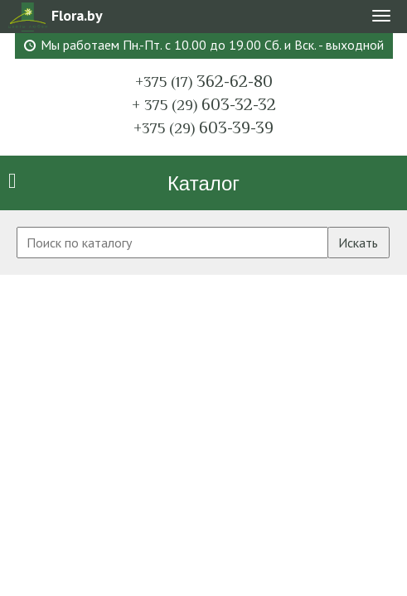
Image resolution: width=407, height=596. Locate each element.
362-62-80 (204, 81)
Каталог (203, 183)
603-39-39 (203, 127)
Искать (358, 242)
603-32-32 (204, 104)
